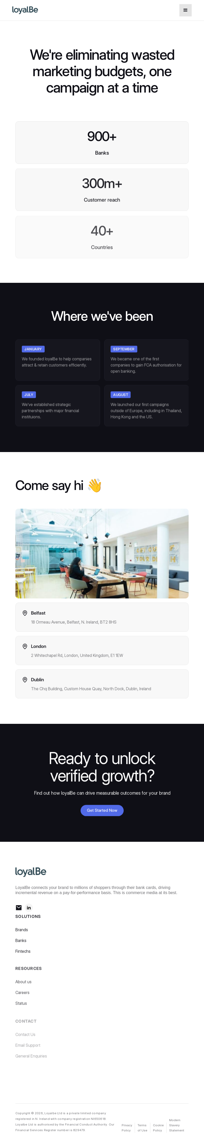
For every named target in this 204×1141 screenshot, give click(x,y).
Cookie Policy (158, 1128)
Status (21, 1006)
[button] (185, 10)
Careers (22, 995)
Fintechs (23, 953)
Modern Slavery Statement (176, 1125)
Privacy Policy (127, 1128)
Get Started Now (102, 810)
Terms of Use (142, 1128)
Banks (20, 942)
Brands (21, 931)
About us (23, 984)
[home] (76, 10)
